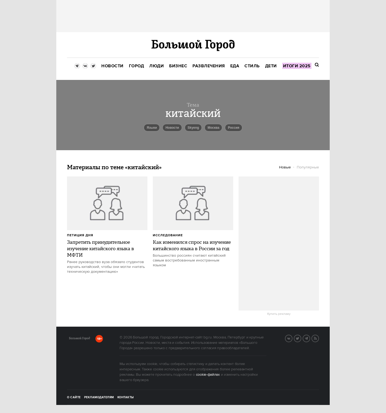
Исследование (168, 235)
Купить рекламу (279, 314)
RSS (318, 337)
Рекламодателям (99, 397)
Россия (233, 128)
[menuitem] (112, 66)
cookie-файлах (208, 374)
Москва (213, 128)
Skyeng (193, 128)
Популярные (308, 167)
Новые (285, 167)
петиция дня (80, 235)
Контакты (125, 397)
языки (152, 128)
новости (172, 128)
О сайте (74, 397)
